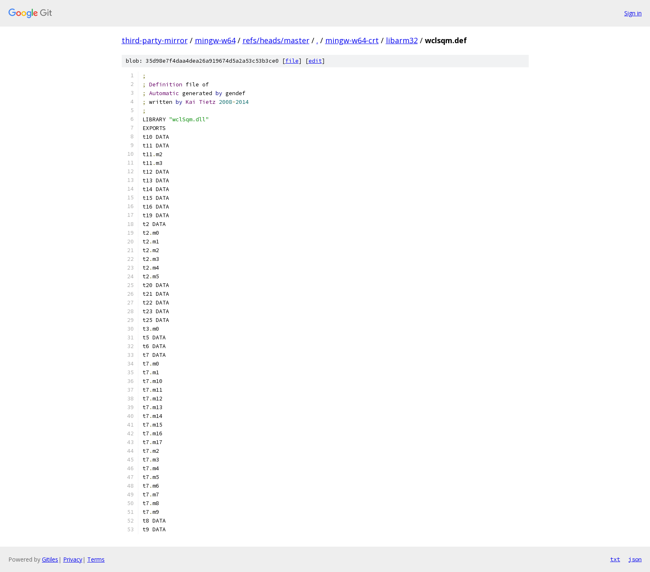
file (292, 60)
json (635, 559)
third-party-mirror (155, 40)
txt (615, 559)
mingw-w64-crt (352, 40)
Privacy (72, 559)
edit (315, 60)
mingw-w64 (215, 40)
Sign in (633, 13)
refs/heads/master (276, 40)
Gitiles (50, 559)
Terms (96, 559)
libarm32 (402, 40)
